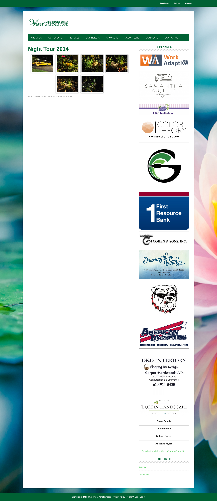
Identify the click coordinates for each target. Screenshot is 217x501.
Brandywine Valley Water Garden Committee (164, 451)
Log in (142, 497)
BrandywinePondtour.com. (99, 497)
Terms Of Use (132, 497)
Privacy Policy (119, 497)
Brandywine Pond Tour (48, 23)
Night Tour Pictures (51, 96)
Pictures (67, 96)
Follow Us (144, 474)
